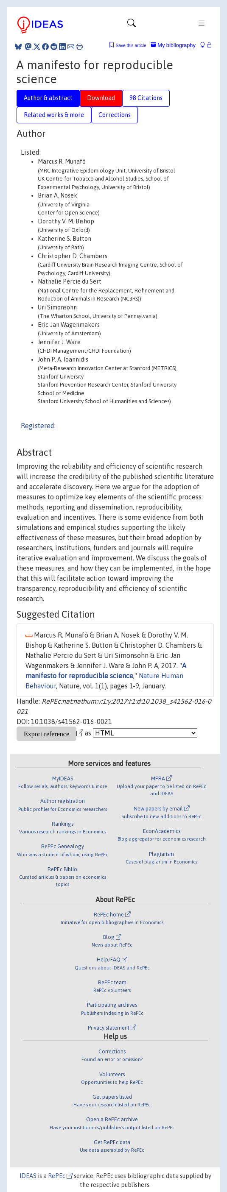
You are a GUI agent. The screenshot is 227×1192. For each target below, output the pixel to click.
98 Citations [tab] (146, 98)
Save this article (130, 45)
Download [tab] (101, 98)
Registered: (38, 425)
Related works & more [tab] (54, 114)
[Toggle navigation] (131, 25)
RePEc (60, 1176)
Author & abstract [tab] (48, 98)
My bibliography (173, 45)
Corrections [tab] (114, 114)
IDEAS (28, 1176)
